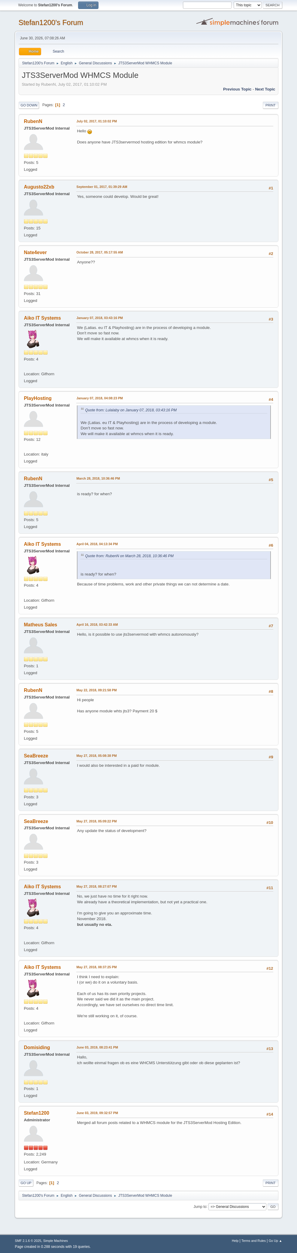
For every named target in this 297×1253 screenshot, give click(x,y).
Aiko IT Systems (42, 318)
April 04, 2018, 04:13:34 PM (97, 544)
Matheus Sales (40, 624)
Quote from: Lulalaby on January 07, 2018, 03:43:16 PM (131, 410)
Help (235, 1240)
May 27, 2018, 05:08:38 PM (96, 755)
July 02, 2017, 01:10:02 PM (96, 121)
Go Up (25, 1183)
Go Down (28, 105)
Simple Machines (55, 1240)
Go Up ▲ (275, 1240)
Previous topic (237, 89)
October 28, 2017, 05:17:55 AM (99, 252)
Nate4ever (35, 252)
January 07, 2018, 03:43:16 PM (99, 318)
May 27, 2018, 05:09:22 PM (96, 821)
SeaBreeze (36, 755)
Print (270, 105)
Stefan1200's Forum (50, 22)
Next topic (265, 89)
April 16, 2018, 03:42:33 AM (97, 624)
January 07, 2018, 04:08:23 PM (99, 398)
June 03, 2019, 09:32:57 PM (97, 1113)
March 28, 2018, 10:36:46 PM (98, 478)
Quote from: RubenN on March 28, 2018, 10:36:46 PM (129, 556)
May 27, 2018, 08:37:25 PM (96, 967)
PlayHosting (37, 398)
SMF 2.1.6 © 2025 (28, 1240)
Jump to (200, 1206)
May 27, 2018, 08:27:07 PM (96, 886)
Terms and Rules (253, 1240)
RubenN (33, 121)
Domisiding (37, 1047)
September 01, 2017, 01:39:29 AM (101, 187)
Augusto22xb (39, 186)
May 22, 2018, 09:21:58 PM (96, 690)
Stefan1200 (36, 1113)
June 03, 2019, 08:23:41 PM (97, 1047)
